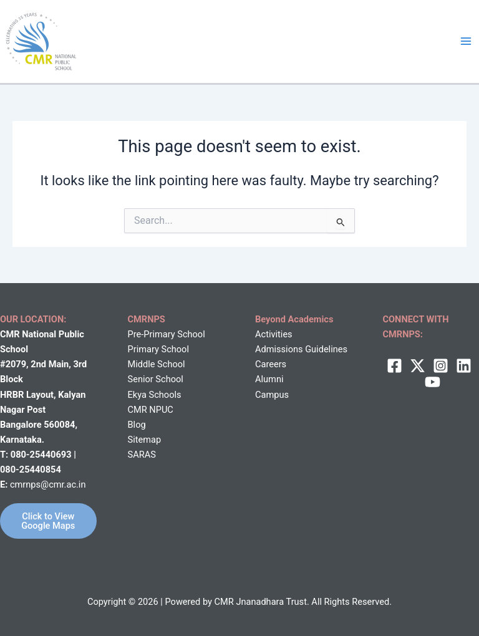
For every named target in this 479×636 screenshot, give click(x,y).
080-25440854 (30, 469)
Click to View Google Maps (48, 521)
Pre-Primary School (166, 334)
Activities (274, 334)
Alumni (269, 379)
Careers (270, 364)
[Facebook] (394, 365)
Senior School (155, 379)
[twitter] (417, 365)
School (170, 364)
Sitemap (145, 439)
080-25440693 (42, 454)
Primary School (158, 349)
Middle (141, 364)
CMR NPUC (150, 409)
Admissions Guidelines (301, 349)
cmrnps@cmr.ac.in (48, 484)
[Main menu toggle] (466, 41)
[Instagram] (440, 365)
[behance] (432, 382)
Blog (137, 424)
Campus (272, 394)
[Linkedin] (464, 365)
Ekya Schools (154, 394)
